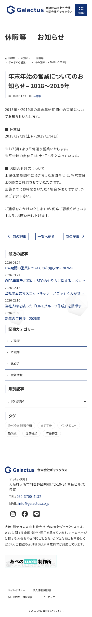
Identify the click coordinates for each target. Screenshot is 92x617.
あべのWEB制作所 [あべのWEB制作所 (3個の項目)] (20, 425)
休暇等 (37, 96)
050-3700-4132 (29, 496)
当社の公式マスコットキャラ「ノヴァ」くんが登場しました (46, 293)
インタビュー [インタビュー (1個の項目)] (69, 425)
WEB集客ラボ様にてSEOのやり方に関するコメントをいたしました (46, 280)
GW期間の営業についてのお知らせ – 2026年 (39, 267)
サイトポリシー (16, 590)
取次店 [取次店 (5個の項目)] (12, 433)
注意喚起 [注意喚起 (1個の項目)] (31, 433)
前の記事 (19, 236)
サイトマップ (47, 597)
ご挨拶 (15, 341)
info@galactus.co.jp (33, 503)
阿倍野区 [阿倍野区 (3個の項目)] (52, 433)
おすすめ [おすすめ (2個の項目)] (46, 425)
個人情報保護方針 (43, 590)
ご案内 (15, 352)
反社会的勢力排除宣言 (20, 597)
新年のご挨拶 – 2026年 (22, 318)
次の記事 (72, 236)
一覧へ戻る (46, 236)
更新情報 (17, 375)
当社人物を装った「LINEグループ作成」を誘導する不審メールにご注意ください (46, 305)
